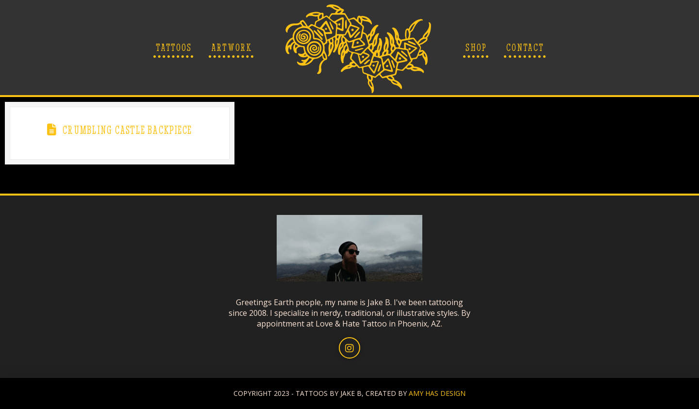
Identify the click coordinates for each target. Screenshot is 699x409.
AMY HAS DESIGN (437, 393)
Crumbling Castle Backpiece (127, 130)
